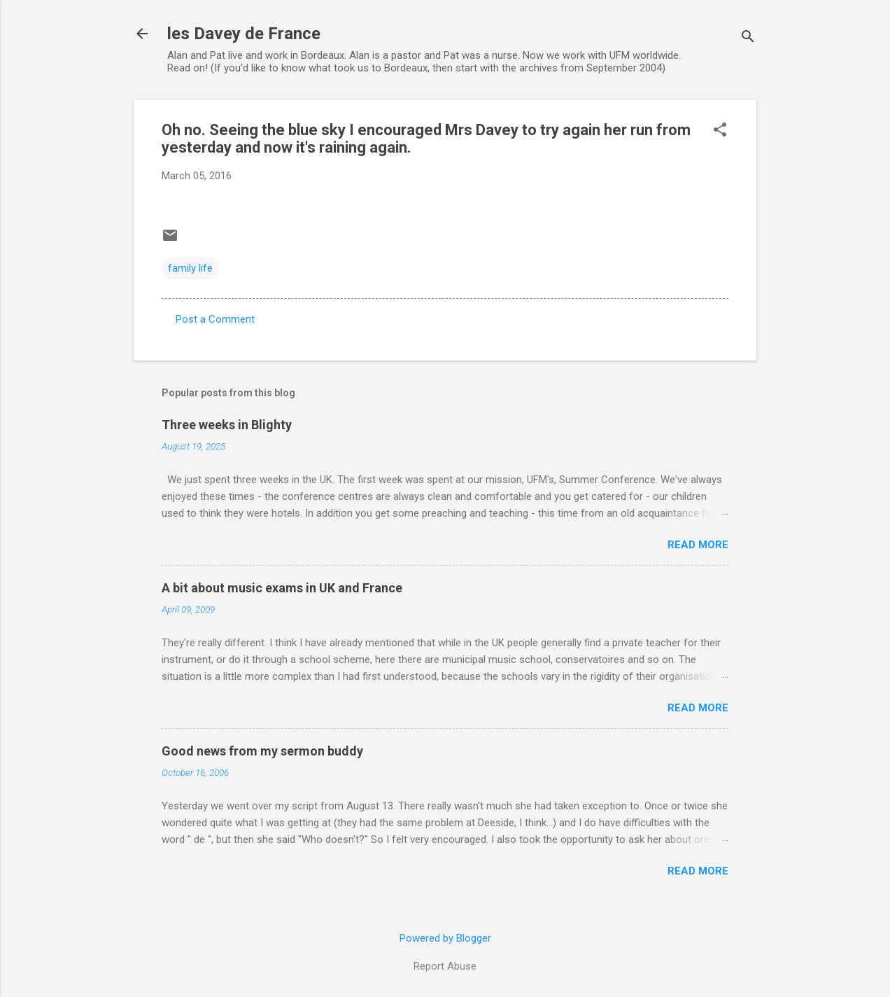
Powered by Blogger (445, 938)
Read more (698, 544)
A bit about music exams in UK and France (282, 587)
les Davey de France (243, 33)
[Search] (748, 38)
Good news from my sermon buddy (262, 751)
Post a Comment (215, 319)
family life (190, 268)
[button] (720, 131)
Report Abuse (445, 966)
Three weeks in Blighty (227, 424)
